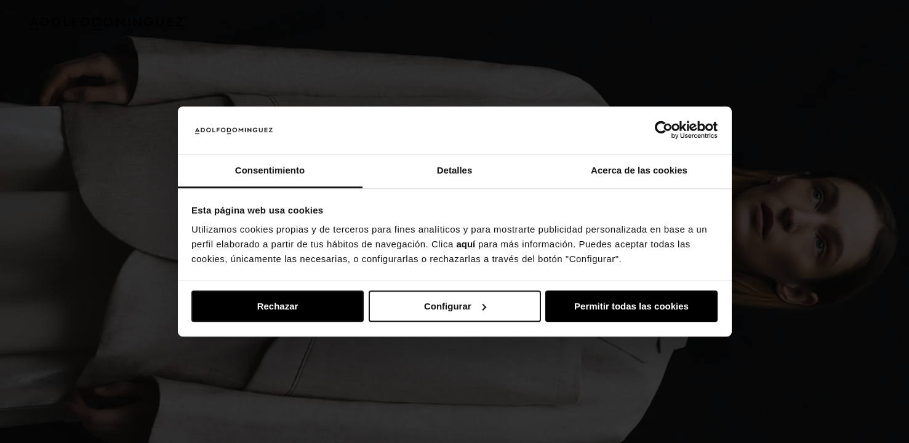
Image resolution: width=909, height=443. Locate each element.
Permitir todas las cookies (631, 306)
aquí (465, 244)
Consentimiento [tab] (270, 170)
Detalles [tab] (455, 170)
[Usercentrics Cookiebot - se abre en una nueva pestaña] (664, 130)
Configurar (455, 306)
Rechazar (277, 306)
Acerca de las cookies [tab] (639, 170)
